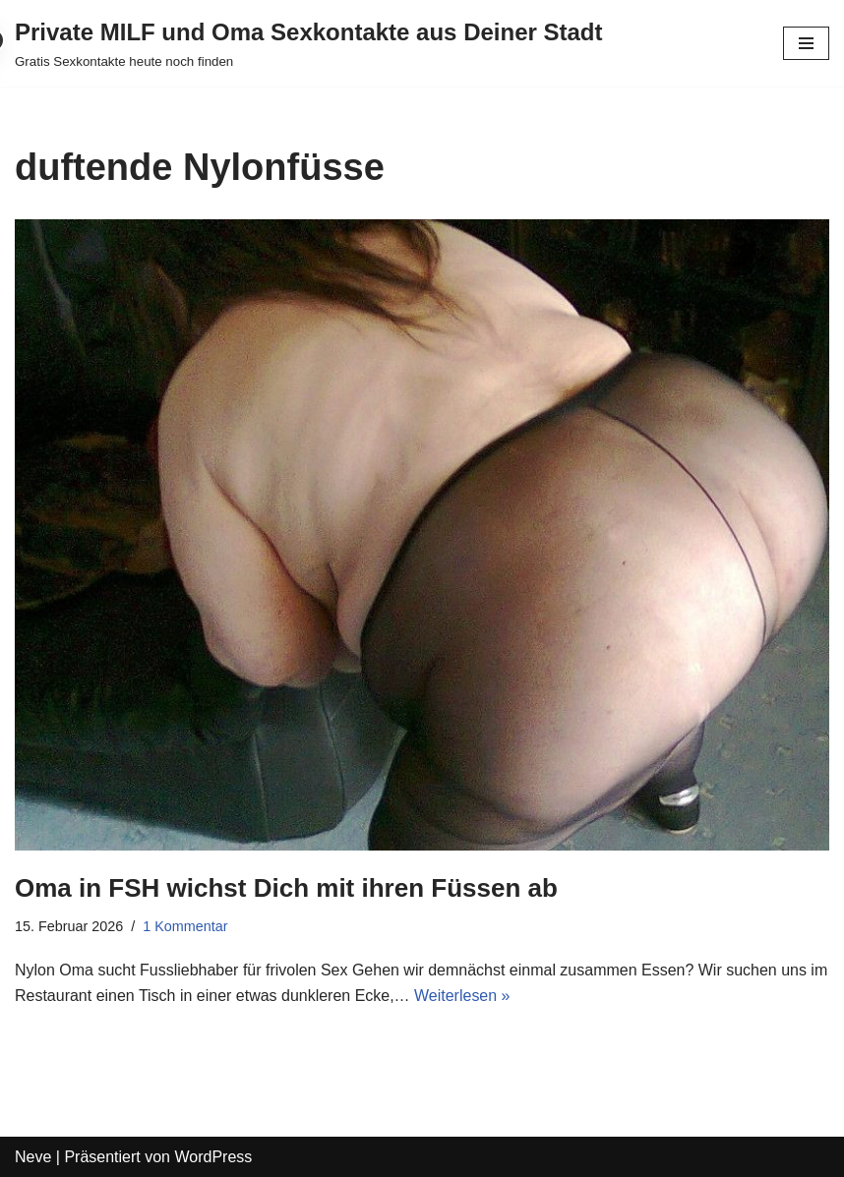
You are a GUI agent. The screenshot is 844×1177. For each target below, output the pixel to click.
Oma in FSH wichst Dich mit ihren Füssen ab (286, 888)
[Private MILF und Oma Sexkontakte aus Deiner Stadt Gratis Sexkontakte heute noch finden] (309, 43)
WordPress (213, 1156)
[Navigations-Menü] (806, 43)
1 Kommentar (185, 926)
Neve (33, 1156)
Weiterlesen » (462, 995)
